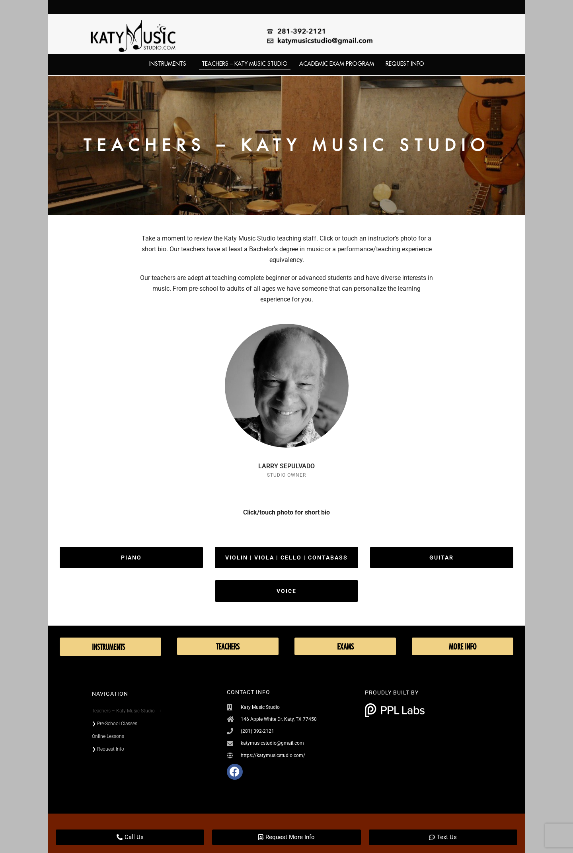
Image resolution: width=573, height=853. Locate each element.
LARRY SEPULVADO (286, 466)
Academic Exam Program (336, 63)
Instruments (169, 64)
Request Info (405, 63)
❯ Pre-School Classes (114, 723)
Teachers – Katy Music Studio (245, 63)
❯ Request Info (108, 749)
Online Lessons (108, 736)
